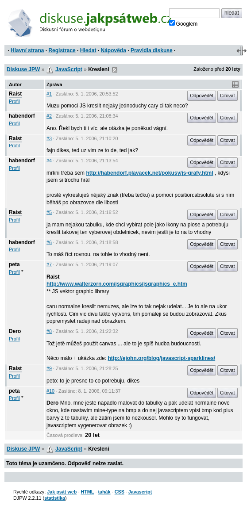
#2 (49, 116)
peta (14, 264)
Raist (15, 94)
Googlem (183, 23)
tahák (104, 491)
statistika (54, 498)
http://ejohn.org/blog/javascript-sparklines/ (161, 358)
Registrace (61, 50)
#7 (49, 264)
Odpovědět (201, 95)
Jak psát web (62, 491)
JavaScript (68, 69)
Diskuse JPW (23, 69)
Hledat (88, 50)
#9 (49, 368)
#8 (49, 331)
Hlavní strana (27, 50)
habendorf (22, 116)
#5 (49, 212)
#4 (49, 160)
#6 (49, 242)
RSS (114, 70)
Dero (15, 331)
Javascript (140, 491)
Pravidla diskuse (152, 50)
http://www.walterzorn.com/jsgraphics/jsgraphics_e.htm (116, 284)
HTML (87, 491)
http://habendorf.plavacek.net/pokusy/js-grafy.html (149, 173)
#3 (49, 138)
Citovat (227, 95)
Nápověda (113, 50)
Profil (14, 101)
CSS (119, 491)
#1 (49, 93)
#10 (50, 391)
